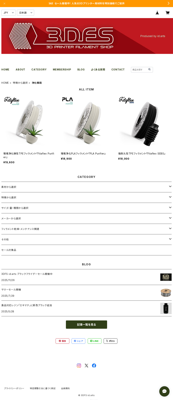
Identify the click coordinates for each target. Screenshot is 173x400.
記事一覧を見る (86, 324)
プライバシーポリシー (14, 388)
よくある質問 (98, 69)
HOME (5, 69)
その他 (5, 239)
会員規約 (65, 388)
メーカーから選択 (11, 218)
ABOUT (20, 69)
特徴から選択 (20, 82)
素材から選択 (8, 186)
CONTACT (118, 69)
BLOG (81, 69)
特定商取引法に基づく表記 (43, 388)
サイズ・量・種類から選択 (14, 207)
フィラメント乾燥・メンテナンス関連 (20, 228)
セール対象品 (8, 249)
